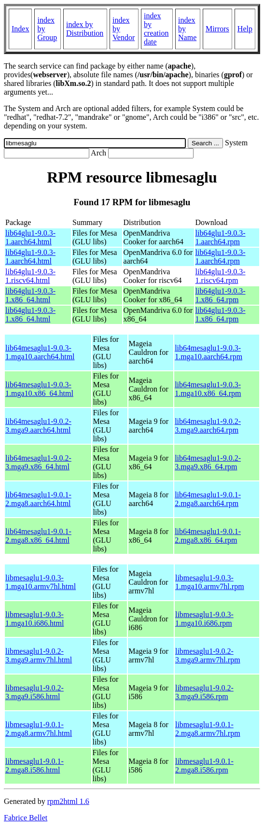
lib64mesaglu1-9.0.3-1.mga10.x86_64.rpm (208, 388)
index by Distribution (84, 28)
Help (244, 29)
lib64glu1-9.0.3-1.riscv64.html (30, 275)
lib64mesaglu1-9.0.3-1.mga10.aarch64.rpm (208, 352)
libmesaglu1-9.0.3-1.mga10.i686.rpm (204, 618)
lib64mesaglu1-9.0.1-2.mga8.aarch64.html (38, 499)
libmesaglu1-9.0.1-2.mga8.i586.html (34, 765)
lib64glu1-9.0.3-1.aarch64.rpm (220, 237)
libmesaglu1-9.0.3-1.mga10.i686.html (34, 618)
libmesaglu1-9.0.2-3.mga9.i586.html (34, 692)
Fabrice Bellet (25, 818)
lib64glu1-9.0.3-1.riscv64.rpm (220, 275)
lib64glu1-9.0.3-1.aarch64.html (30, 237)
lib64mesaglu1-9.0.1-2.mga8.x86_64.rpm (208, 535)
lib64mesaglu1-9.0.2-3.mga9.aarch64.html (38, 425)
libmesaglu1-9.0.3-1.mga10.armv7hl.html (40, 582)
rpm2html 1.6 (68, 801)
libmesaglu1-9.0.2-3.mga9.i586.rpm (204, 692)
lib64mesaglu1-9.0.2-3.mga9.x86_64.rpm (208, 462)
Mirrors (217, 29)
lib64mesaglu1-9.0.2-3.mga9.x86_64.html (38, 462)
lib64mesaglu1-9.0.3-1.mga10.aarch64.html (40, 352)
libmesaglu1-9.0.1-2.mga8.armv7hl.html (38, 728)
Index (20, 29)
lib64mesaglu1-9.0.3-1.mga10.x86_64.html (39, 388)
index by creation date (156, 29)
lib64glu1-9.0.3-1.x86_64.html (30, 295)
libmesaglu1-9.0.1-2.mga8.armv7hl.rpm (207, 728)
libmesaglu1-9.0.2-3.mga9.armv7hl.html (38, 655)
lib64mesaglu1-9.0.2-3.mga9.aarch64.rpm (208, 425)
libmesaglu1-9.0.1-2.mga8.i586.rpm (204, 765)
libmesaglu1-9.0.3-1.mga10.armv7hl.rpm (209, 582)
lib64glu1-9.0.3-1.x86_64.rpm (220, 295)
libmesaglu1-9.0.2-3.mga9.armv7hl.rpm (207, 655)
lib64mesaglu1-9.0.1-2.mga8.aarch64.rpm (208, 499)
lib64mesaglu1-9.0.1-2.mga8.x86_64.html (38, 535)
